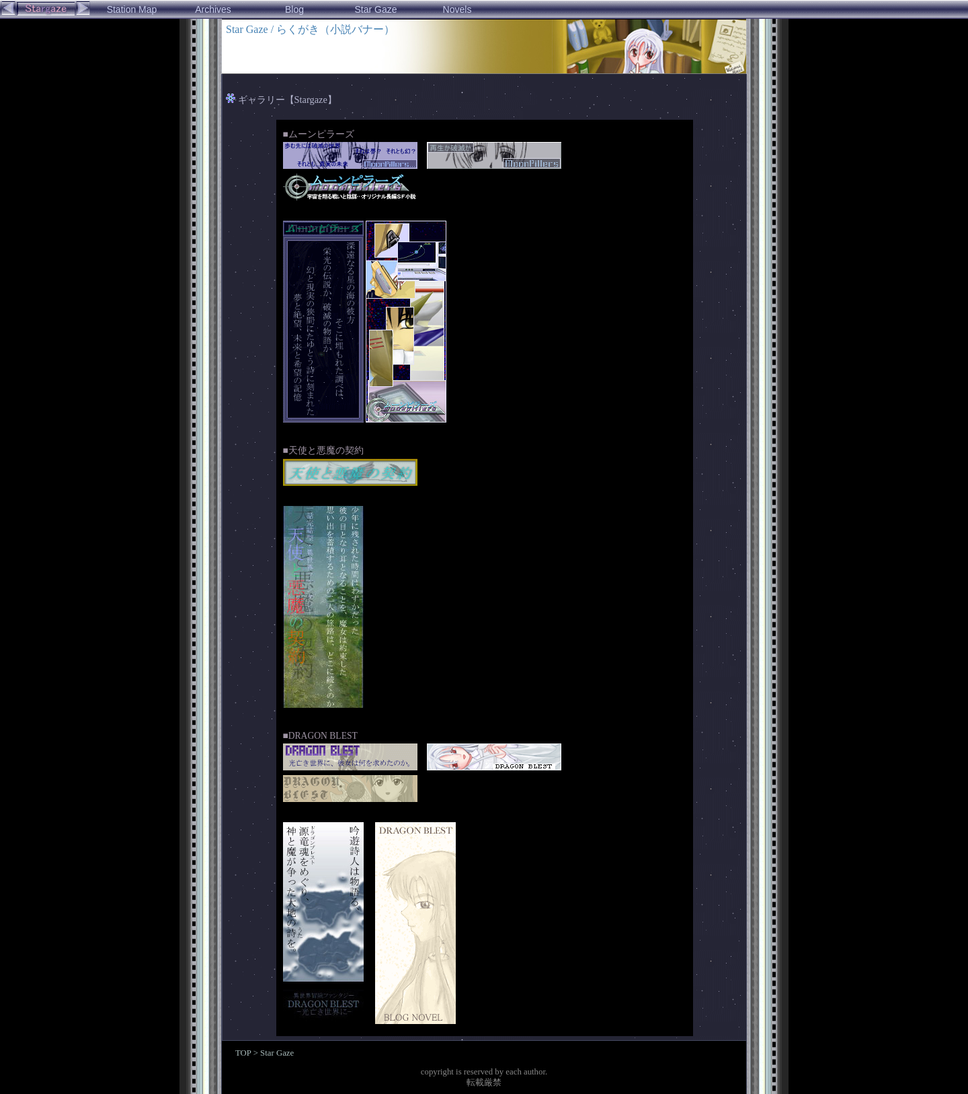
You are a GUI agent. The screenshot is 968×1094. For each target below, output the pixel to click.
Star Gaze (375, 9)
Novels (457, 9)
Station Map (132, 9)
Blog (294, 9)
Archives (213, 9)
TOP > (247, 1053)
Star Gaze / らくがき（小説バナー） (310, 29)
